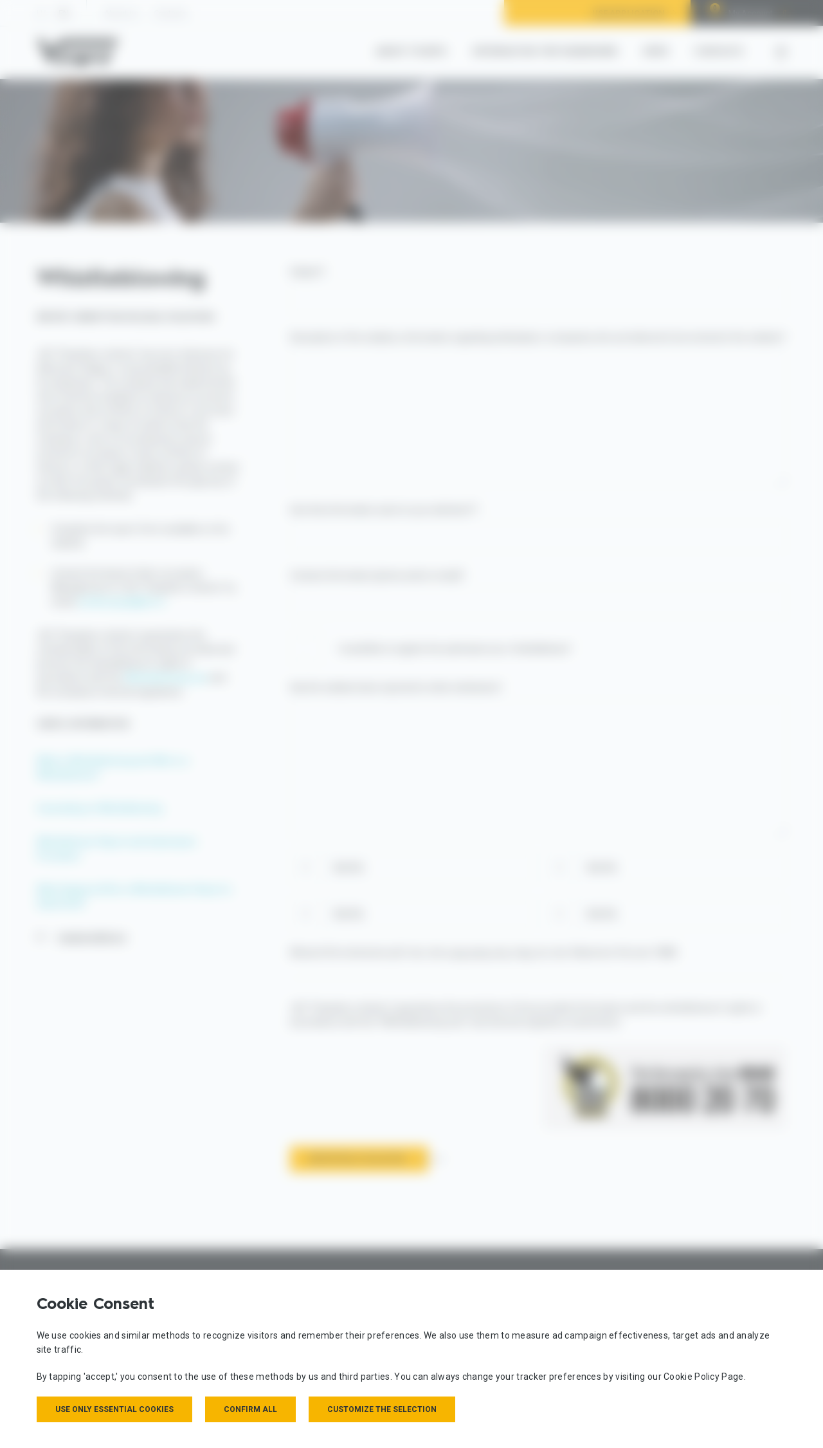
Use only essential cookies (114, 1409)
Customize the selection (382, 1409)
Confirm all (250, 1409)
